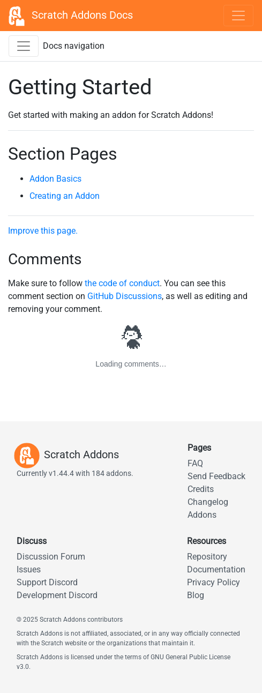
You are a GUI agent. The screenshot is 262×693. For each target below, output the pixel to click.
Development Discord (57, 595)
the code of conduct (122, 283)
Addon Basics (55, 179)
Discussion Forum (51, 557)
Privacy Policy (213, 582)
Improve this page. (43, 231)
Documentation (216, 569)
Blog (195, 595)
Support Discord (47, 582)
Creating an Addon (64, 196)
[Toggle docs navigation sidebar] (24, 46)
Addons (202, 515)
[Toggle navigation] (238, 15)
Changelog (208, 502)
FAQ (195, 463)
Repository (207, 557)
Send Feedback (216, 476)
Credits (201, 489)
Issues (29, 569)
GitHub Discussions (124, 296)
